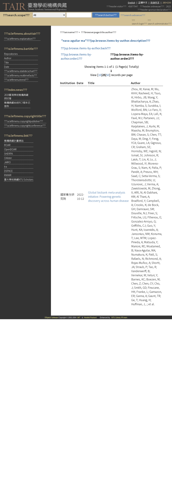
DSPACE (8, 171)
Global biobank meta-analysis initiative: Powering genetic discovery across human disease (108, 196)
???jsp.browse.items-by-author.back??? (86, 48)
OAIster (8, 158)
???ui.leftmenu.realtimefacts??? (20, 75)
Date (6, 66)
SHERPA (8, 153)
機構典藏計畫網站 (13, 140)
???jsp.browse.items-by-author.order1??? (76, 56)
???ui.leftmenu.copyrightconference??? (25, 125)
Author (7, 58)
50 (107, 75)
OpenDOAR (10, 149)
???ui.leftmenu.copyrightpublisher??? (23, 121)
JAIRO (7, 162)
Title (6, 62)
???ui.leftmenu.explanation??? (20, 38)
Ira (5, 166)
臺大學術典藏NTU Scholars (18, 179)
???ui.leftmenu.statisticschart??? (20, 71)
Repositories (11, 53)
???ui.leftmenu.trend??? (16, 79)
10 (99, 75)
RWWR (7, 175)
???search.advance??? (133, 15)
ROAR (7, 145)
